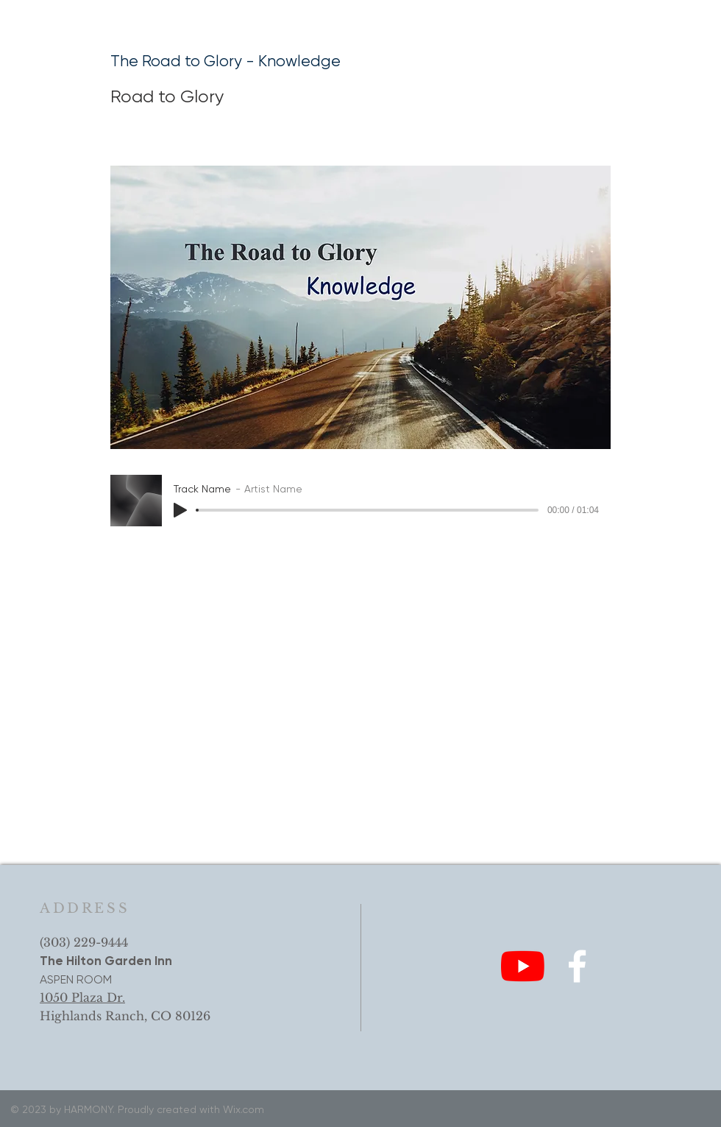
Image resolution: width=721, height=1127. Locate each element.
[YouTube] (522, 966)
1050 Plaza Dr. (82, 997)
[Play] (180, 510)
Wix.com (243, 1109)
